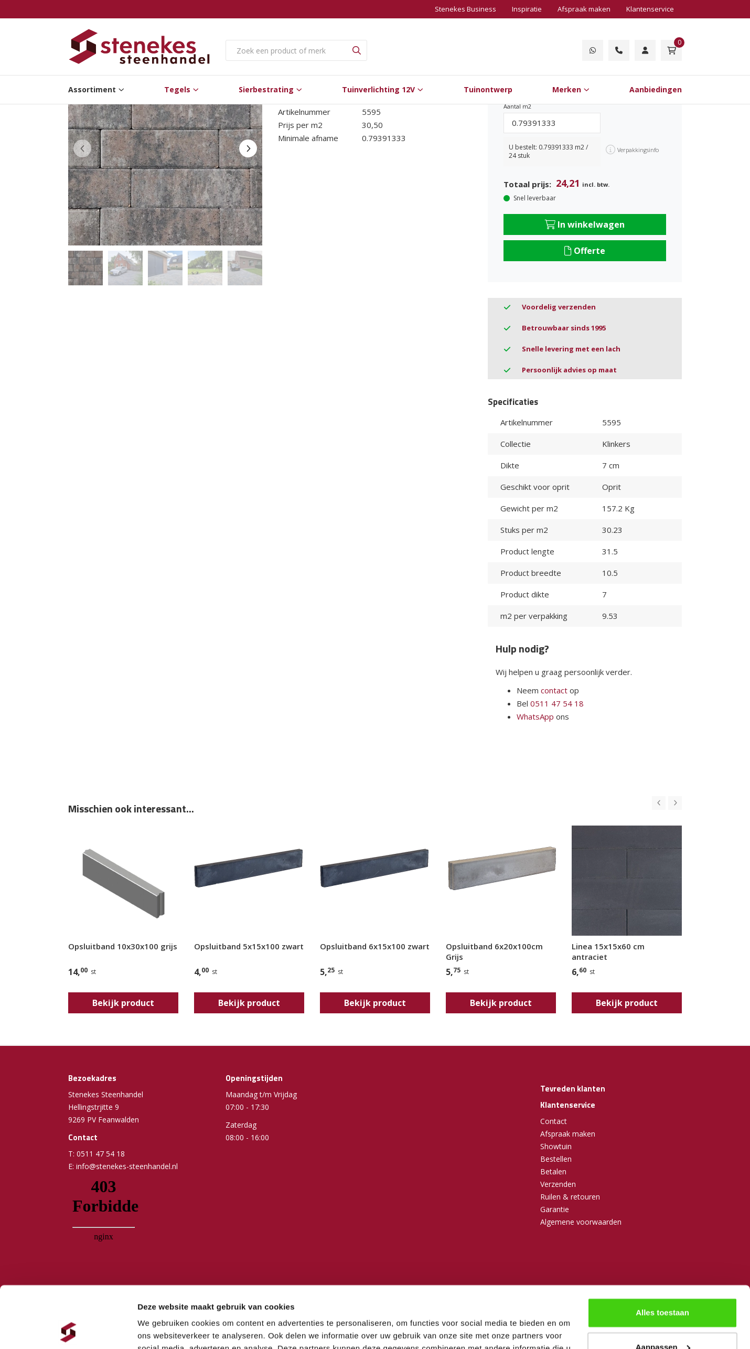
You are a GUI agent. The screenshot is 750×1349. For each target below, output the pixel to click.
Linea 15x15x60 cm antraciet (608, 951)
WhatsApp (535, 716)
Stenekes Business (465, 9)
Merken (566, 89)
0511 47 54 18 (557, 703)
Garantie (554, 1209)
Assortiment (92, 89)
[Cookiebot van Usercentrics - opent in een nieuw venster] (68, 1328)
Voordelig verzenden (559, 307)
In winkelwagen (585, 224)
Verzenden (558, 1184)
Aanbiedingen (655, 89)
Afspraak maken (584, 9)
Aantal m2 (517, 106)
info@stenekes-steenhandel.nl (127, 1166)
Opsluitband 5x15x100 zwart (249, 946)
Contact (553, 1121)
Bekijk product (123, 1003)
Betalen (553, 1171)
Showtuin (556, 1146)
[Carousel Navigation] (667, 803)
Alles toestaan (662, 1251)
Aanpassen (663, 1285)
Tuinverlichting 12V (378, 89)
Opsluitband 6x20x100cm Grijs (494, 951)
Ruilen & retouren (570, 1197)
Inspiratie (527, 9)
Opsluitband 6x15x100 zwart (375, 946)
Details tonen (162, 1328)
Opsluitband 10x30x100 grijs (122, 946)
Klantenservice (650, 9)
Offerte (584, 250)
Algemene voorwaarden (581, 1222)
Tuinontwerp (488, 89)
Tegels (177, 89)
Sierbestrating (266, 89)
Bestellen (556, 1159)
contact (554, 690)
